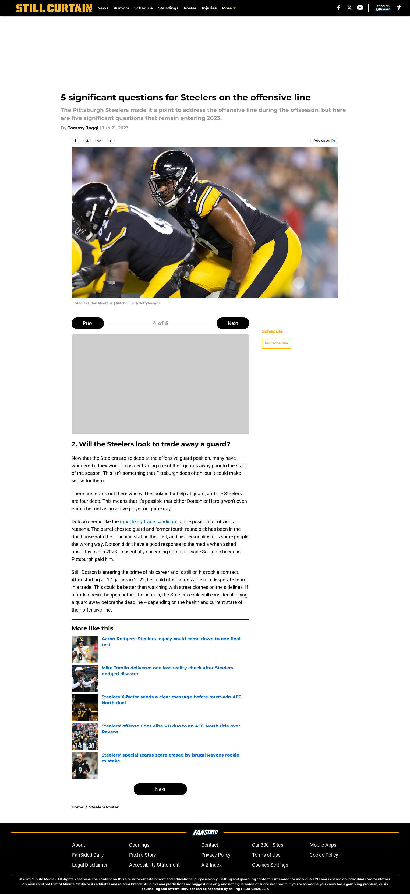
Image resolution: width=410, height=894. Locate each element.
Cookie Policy (324, 855)
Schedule (143, 8)
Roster (190, 8)
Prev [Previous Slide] (88, 323)
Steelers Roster (104, 807)
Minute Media (42, 879)
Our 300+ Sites (267, 845)
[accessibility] (399, 7)
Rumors (121, 8)
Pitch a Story (142, 855)
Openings (139, 845)
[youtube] (360, 7)
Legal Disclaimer (90, 865)
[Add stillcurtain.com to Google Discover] (324, 140)
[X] (349, 7)
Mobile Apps (323, 845)
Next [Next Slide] (233, 323)
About (78, 845)
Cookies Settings (270, 865)
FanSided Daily (88, 855)
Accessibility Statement (154, 865)
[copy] (111, 140)
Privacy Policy (216, 855)
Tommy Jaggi (83, 127)
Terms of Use (266, 855)
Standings (168, 8)
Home (77, 807)
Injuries (209, 8)
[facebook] (338, 7)
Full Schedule (276, 343)
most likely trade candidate (149, 521)
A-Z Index (211, 865)
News (102, 8)
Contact (209, 845)
